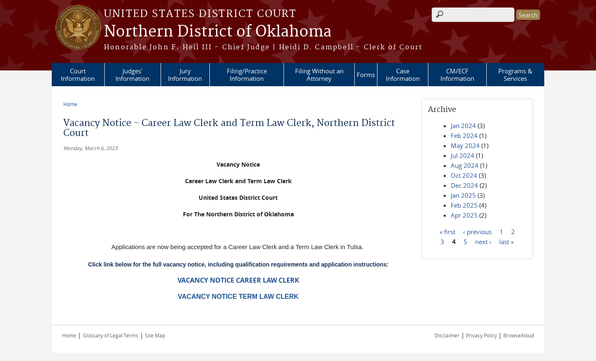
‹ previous (477, 231)
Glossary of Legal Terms (110, 335)
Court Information (78, 74)
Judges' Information (132, 74)
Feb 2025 (464, 205)
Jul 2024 (462, 155)
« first (447, 231)
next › (483, 241)
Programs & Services (515, 74)
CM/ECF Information (457, 74)
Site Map (155, 335)
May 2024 (465, 145)
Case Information (403, 74)
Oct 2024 (464, 175)
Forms (366, 74)
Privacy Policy (482, 335)
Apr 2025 (464, 215)
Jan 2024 (463, 125)
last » (506, 241)
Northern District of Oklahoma (218, 31)
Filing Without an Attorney (319, 74)
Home (70, 104)
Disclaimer (447, 335)
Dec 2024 (464, 185)
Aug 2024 (464, 165)
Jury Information (185, 74)
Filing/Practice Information (247, 74)
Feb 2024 (464, 135)
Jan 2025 (463, 195)
